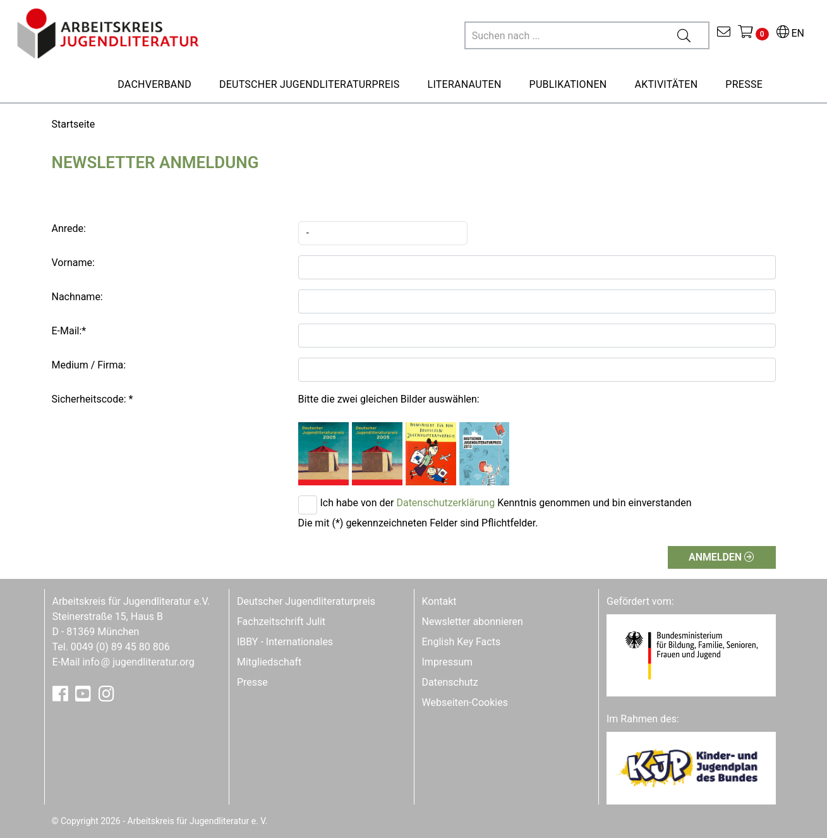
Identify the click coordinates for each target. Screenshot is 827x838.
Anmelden (721, 557)
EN (790, 33)
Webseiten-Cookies (465, 702)
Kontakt (439, 601)
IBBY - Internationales (285, 642)
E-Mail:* (69, 331)
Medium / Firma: (89, 365)
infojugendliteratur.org (138, 662)
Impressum (447, 662)
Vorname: (73, 263)
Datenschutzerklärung (445, 503)
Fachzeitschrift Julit (281, 622)
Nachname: (77, 297)
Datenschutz (450, 682)
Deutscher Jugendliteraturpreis (306, 601)
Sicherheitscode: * (92, 399)
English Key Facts (461, 642)
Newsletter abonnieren (472, 622)
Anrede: (69, 228)
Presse (252, 682)
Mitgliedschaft (269, 662)
